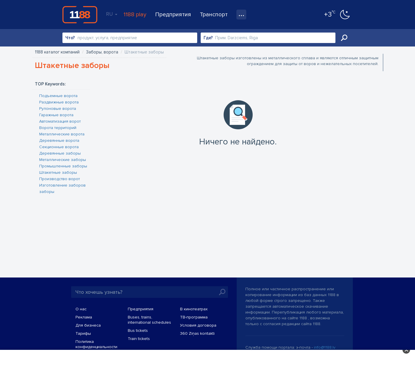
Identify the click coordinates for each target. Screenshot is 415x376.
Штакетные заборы (58, 172)
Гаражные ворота (56, 114)
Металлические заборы (62, 159)
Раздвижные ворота (59, 102)
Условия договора (198, 325)
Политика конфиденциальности (96, 344)
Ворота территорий (57, 127)
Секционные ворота (59, 146)
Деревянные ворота (59, 140)
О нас (81, 309)
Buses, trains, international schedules (149, 320)
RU (111, 14)
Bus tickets (138, 330)
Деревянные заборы (60, 153)
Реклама (84, 317)
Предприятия (173, 14)
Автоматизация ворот (60, 121)
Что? (70, 37)
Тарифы (83, 333)
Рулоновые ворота (57, 108)
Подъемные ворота (58, 95)
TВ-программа (194, 317)
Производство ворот (59, 178)
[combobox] (129, 38)
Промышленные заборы (63, 166)
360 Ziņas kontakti (197, 333)
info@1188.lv (324, 347)
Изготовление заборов (62, 185)
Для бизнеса (88, 325)
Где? (208, 37)
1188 (79, 14)
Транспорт (214, 14)
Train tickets (139, 338)
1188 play (134, 14)
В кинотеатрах (194, 309)
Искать (344, 37)
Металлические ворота (62, 134)
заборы (46, 191)
